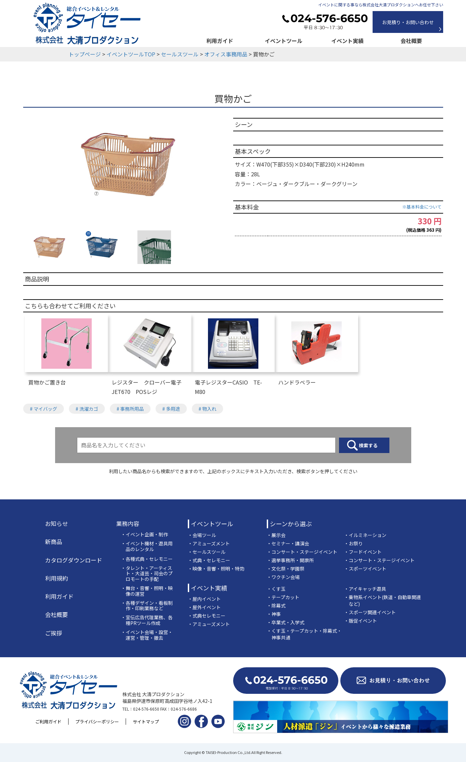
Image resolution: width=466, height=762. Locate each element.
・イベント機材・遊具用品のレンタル (147, 546)
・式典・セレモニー (209, 560)
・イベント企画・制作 (144, 534)
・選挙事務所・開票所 (290, 560)
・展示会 (276, 535)
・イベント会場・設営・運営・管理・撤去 (147, 635)
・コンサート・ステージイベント (302, 551)
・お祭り (353, 543)
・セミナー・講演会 (288, 543)
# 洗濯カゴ (87, 408)
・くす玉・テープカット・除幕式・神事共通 (304, 634)
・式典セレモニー (206, 615)
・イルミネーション (365, 535)
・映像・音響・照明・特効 (216, 568)
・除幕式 (276, 605)
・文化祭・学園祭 (285, 568)
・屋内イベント (204, 598)
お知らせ (56, 524)
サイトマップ (146, 721)
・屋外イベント (204, 607)
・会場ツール (202, 535)
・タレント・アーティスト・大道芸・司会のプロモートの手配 (147, 573)
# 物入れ (207, 408)
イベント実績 (347, 41)
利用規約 (56, 578)
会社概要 (411, 41)
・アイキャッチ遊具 (365, 588)
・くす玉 (276, 588)
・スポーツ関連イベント (370, 612)
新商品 (53, 542)
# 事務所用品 (130, 408)
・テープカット (283, 597)
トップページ (85, 54)
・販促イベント (360, 620)
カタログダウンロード (73, 560)
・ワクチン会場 (283, 577)
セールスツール (180, 54)
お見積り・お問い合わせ (408, 22)
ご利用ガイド (48, 721)
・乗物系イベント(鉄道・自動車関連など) (382, 600)
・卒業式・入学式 (285, 622)
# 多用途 (171, 408)
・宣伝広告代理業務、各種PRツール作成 (147, 620)
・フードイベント (363, 551)
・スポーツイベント (365, 568)
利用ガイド (219, 41)
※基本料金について (421, 207)
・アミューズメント (209, 543)
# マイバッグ (43, 408)
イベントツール (283, 41)
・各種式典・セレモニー (147, 559)
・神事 (274, 614)
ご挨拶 (53, 633)
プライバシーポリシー (97, 721)
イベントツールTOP (131, 54)
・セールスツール (206, 551)
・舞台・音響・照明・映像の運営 (147, 591)
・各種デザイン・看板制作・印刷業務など (147, 606)
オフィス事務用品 (225, 54)
